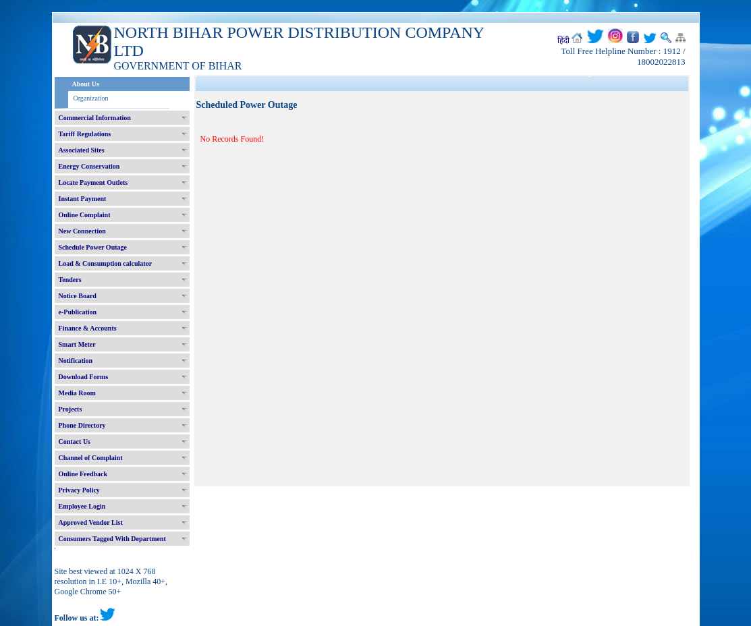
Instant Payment (83, 198)
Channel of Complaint (91, 457)
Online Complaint (85, 215)
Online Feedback (83, 474)
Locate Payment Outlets (93, 182)
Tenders (70, 279)
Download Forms (84, 376)
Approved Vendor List (91, 522)
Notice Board (77, 296)
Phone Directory (82, 425)
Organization (91, 98)
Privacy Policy (79, 490)
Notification (76, 360)
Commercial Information (95, 117)
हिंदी (563, 40)
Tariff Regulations (85, 134)
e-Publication (78, 312)
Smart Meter (77, 344)
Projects (70, 409)
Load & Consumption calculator (105, 263)
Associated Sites (82, 150)
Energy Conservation (89, 166)
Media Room (77, 393)
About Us (85, 84)
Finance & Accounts (88, 328)
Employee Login (82, 506)
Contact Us (75, 441)
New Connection (82, 231)
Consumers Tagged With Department (112, 538)
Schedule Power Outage (93, 247)
